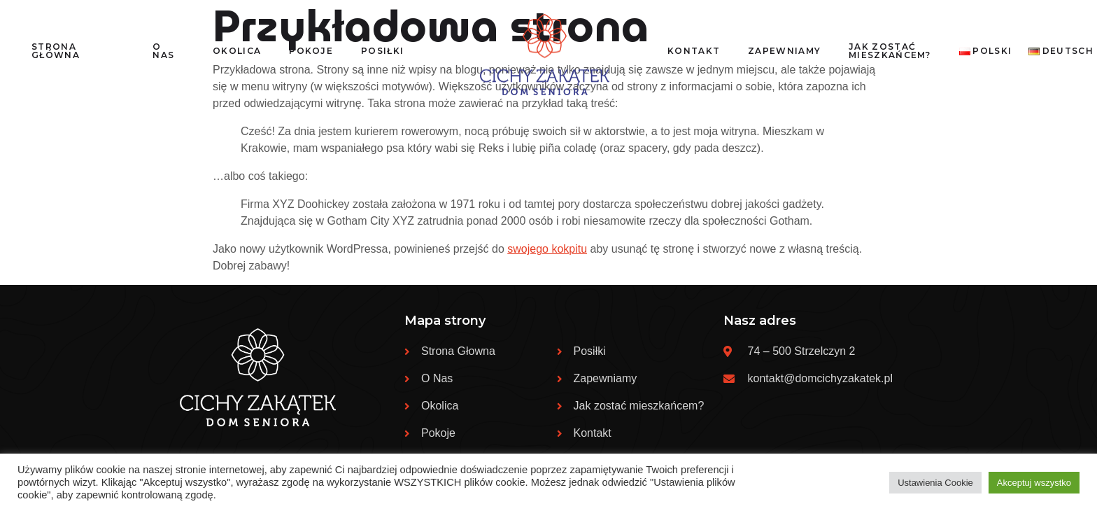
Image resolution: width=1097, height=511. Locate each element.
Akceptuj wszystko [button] (1034, 482)
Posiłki (382, 51)
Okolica (237, 51)
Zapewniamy (784, 51)
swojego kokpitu (547, 249)
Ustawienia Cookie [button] (935, 482)
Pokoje (311, 51)
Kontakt (693, 51)
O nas (163, 50)
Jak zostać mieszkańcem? (890, 50)
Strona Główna (55, 50)
